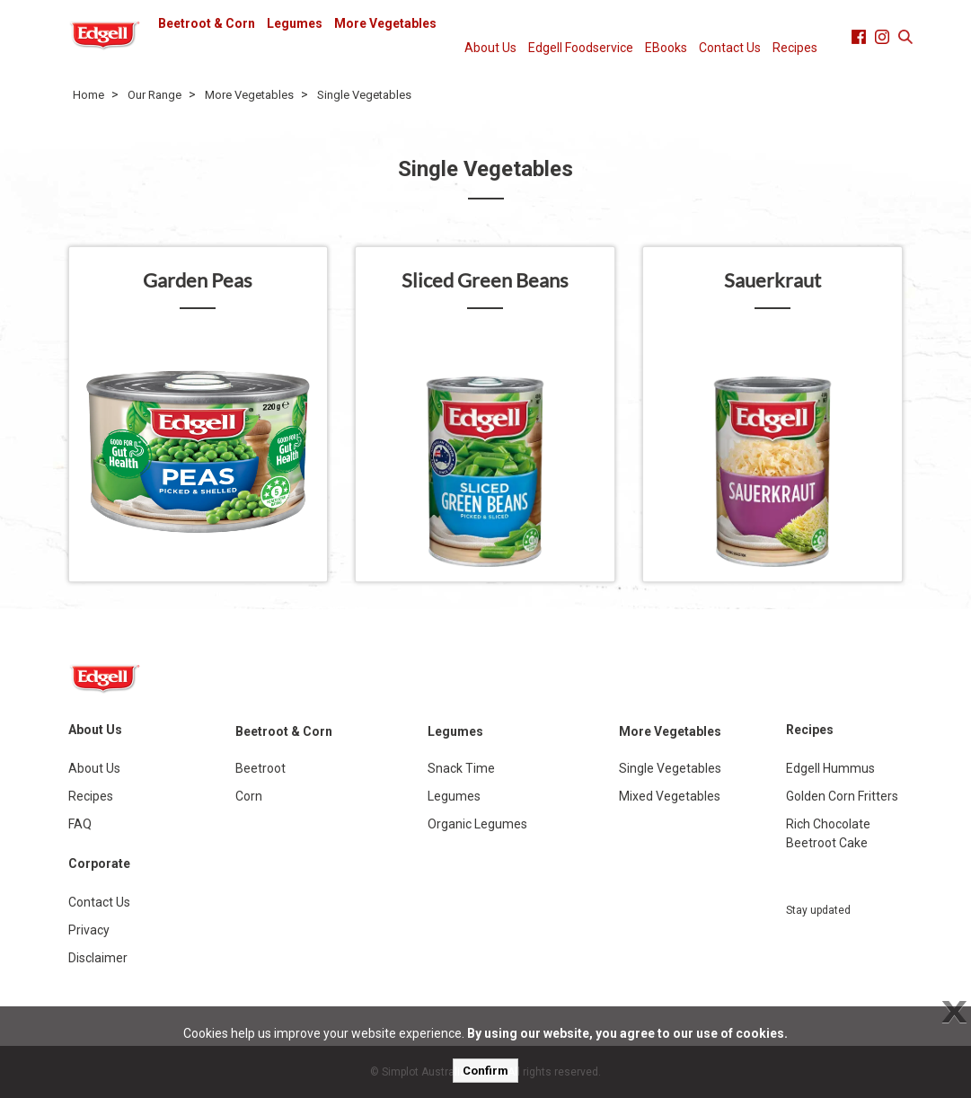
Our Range (154, 95)
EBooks (666, 47)
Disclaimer (98, 958)
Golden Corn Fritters (842, 796)
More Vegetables (385, 23)
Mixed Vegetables (669, 796)
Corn (248, 796)
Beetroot (260, 768)
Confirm (485, 1070)
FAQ (80, 824)
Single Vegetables (364, 95)
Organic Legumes (477, 824)
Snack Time (461, 768)
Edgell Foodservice (580, 47)
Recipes (794, 47)
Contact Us (730, 47)
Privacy (89, 930)
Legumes (294, 23)
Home (88, 95)
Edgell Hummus (830, 768)
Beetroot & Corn (206, 23)
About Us (490, 47)
